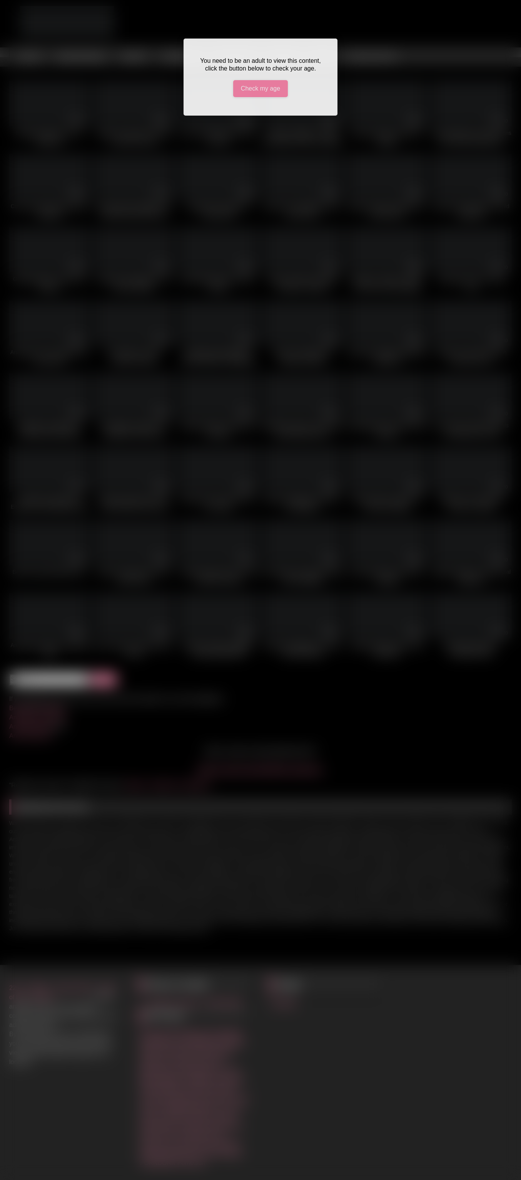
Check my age (260, 88)
